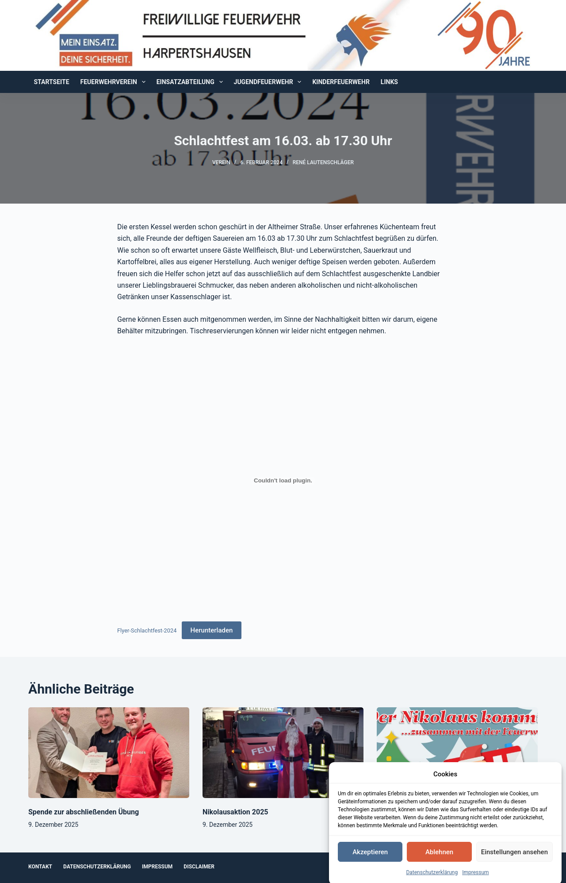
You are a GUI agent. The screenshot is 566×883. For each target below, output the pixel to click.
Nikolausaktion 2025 (235, 812)
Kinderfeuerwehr (340, 81)
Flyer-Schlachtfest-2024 (146, 630)
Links (389, 81)
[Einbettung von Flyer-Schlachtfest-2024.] (283, 480)
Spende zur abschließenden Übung (83, 812)
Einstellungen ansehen (514, 858)
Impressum (475, 878)
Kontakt (40, 867)
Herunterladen (212, 630)
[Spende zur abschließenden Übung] (108, 752)
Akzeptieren (370, 858)
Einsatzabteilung (191, 82)
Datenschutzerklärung (432, 878)
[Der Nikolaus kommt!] (457, 752)
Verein (221, 162)
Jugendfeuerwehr (269, 82)
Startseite (51, 81)
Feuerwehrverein (114, 82)
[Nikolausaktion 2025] (283, 752)
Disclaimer (199, 867)
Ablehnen (439, 858)
